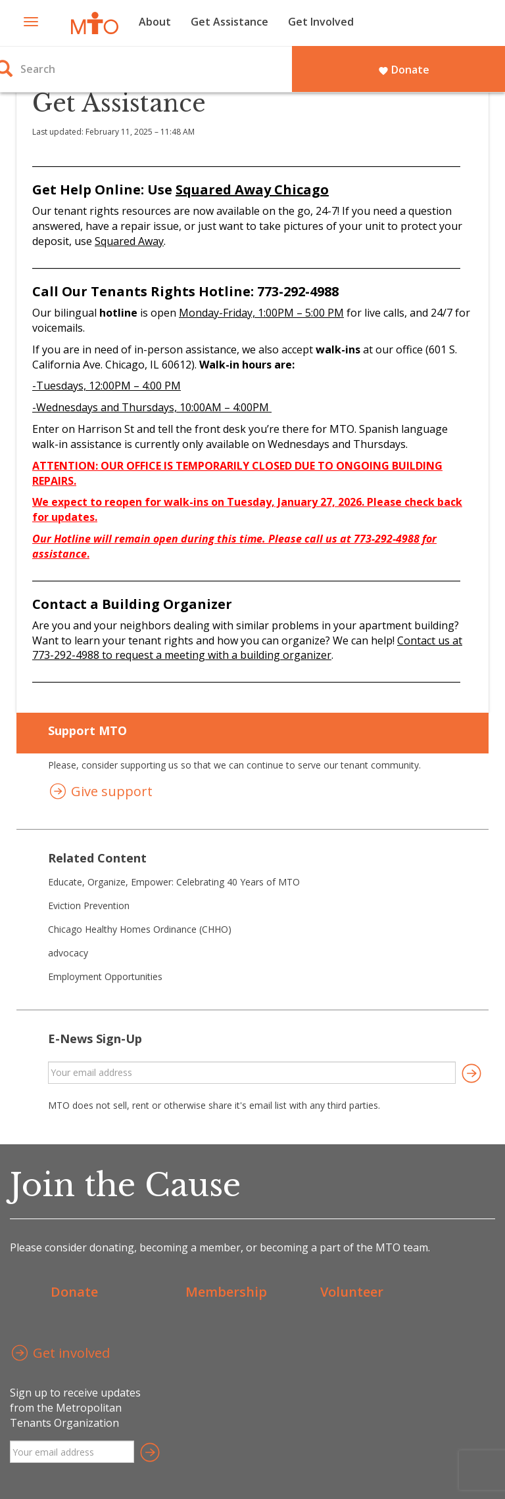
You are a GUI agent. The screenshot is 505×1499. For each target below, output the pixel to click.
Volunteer (351, 1292)
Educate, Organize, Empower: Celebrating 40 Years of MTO (174, 882)
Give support (100, 792)
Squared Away (129, 241)
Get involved (60, 1354)
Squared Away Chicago (252, 189)
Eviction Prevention (89, 905)
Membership (226, 1292)
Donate (403, 69)
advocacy (68, 953)
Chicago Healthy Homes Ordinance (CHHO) (139, 929)
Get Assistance (229, 21)
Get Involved (321, 21)
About (155, 21)
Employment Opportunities (105, 976)
